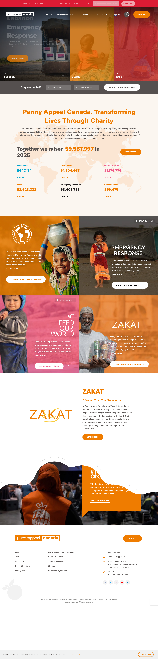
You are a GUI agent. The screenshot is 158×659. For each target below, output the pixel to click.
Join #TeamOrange (100, 539)
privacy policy (74, 654)
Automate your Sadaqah (65, 14)
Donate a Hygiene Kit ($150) (129, 285)
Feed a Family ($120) (49, 366)
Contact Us (19, 601)
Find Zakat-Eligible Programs (129, 364)
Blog (17, 591)
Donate (141, 14)
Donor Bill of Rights (23, 605)
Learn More (131, 152)
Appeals (46, 14)
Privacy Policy (20, 610)
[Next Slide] (81, 75)
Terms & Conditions (56, 601)
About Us (85, 14)
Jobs (17, 596)
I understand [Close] (146, 654)
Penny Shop (103, 14)
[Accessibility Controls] (127, 14)
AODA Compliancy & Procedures (61, 591)
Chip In (20, 177)
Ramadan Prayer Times (57, 610)
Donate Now (20, 55)
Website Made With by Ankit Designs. (79, 642)
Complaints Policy (55, 596)
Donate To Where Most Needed (26, 279)
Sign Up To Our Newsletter (122, 87)
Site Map (51, 605)
